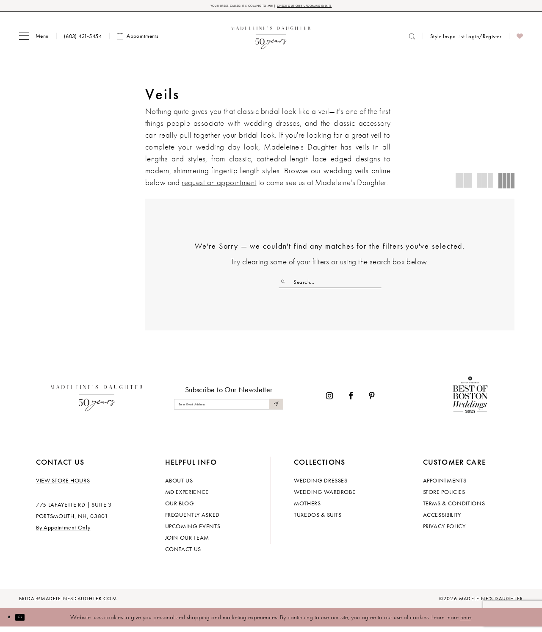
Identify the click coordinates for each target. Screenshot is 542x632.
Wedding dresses (321, 486)
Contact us (183, 554)
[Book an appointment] (137, 39)
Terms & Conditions (454, 509)
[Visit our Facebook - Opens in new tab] (351, 401)
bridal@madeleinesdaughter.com (68, 604)
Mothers (307, 509)
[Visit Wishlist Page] (520, 39)
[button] (33, 39)
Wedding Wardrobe (324, 497)
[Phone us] (82, 39)
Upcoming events (193, 531)
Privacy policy (444, 531)
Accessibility (442, 520)
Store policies (444, 497)
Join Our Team (187, 543)
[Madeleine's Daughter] (97, 401)
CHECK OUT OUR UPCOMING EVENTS (330, 7)
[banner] (271, 39)
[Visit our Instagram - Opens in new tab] (329, 401)
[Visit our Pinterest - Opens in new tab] (371, 401)
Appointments (445, 486)
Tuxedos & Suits (318, 520)
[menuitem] (33, 39)
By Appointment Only (63, 533)
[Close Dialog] (12, 622)
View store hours (63, 486)
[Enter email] (228, 410)
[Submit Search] (286, 285)
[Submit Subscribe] (274, 410)
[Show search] (412, 39)
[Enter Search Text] (330, 285)
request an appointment (219, 185)
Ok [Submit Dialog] (31, 622)
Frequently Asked (192, 520)
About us (179, 486)
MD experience (187, 497)
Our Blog (179, 509)
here (465, 622)
